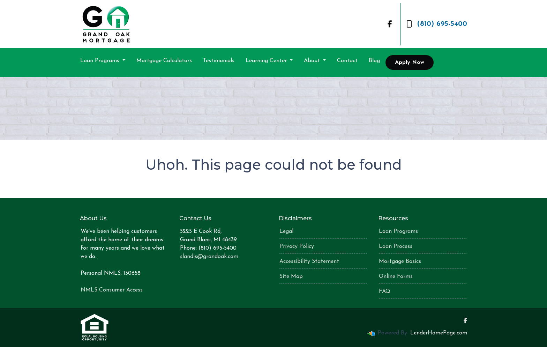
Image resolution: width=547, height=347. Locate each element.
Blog (374, 61)
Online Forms (396, 276)
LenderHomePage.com (438, 333)
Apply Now (409, 62)
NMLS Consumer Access (112, 290)
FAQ (384, 291)
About (313, 61)
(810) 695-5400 (436, 24)
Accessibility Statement (309, 261)
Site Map (291, 276)
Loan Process (395, 246)
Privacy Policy (296, 246)
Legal (286, 231)
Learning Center (267, 61)
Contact (347, 61)
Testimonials (218, 61)
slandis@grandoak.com (209, 256)
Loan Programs (100, 61)
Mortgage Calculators (164, 61)
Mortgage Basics (400, 261)
